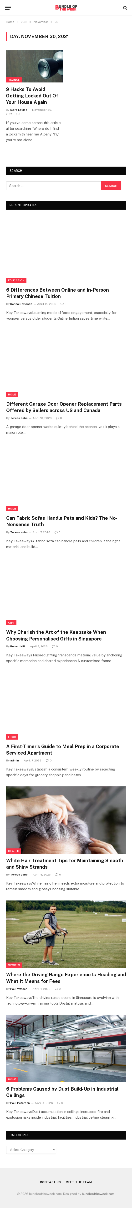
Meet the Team (79, 1182)
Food (12, 737)
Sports (14, 965)
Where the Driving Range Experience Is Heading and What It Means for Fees (66, 978)
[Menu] (8, 7)
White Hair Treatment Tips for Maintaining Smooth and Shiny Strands (64, 864)
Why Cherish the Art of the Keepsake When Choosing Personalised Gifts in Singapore (56, 635)
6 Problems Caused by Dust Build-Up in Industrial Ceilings (62, 1092)
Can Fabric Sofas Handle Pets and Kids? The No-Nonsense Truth (61, 521)
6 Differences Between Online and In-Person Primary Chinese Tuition (57, 293)
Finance (14, 79)
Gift (11, 622)
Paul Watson (18, 989)
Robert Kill (17, 646)
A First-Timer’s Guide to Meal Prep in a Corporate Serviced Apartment (62, 750)
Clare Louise (18, 109)
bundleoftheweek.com (98, 1194)
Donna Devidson (21, 304)
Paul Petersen (20, 1103)
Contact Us (50, 1182)
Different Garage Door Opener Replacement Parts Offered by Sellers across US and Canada (64, 407)
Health (13, 851)
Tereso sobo (19, 418)
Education (16, 280)
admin (14, 760)
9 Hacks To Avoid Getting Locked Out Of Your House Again (32, 96)
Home (12, 394)
